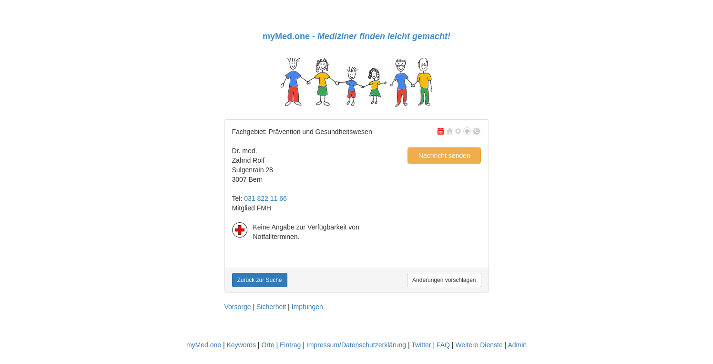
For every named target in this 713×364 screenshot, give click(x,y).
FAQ (443, 345)
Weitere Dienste (478, 345)
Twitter (421, 345)
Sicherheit (271, 307)
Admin (517, 345)
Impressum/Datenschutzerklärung (356, 345)
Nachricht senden (444, 155)
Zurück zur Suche (259, 280)
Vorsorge (237, 307)
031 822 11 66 (265, 198)
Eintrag (290, 345)
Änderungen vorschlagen (444, 280)
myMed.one (203, 345)
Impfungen (307, 307)
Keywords (240, 345)
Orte (267, 345)
